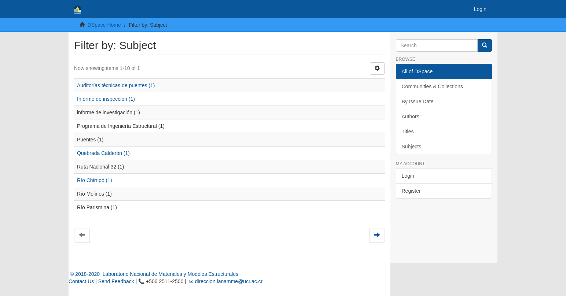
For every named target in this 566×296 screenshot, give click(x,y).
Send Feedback (116, 281)
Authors (410, 116)
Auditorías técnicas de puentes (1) (116, 85)
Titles (408, 131)
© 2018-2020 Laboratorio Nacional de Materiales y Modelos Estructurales (153, 274)
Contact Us (81, 281)
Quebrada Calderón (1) (103, 153)
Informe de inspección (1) (106, 99)
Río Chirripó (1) (94, 180)
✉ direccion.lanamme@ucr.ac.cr (225, 281)
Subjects (412, 146)
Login (408, 176)
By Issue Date (418, 101)
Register (411, 191)
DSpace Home (104, 25)
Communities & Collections (432, 86)
